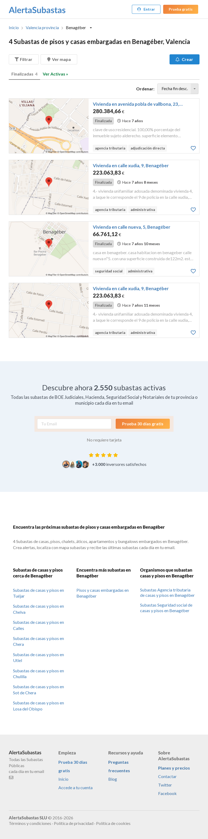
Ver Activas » (55, 73)
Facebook (167, 793)
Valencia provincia (42, 27)
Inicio (14, 27)
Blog (112, 778)
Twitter (165, 784)
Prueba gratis (181, 9)
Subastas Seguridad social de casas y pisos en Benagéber (166, 607)
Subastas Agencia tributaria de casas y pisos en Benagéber (167, 592)
